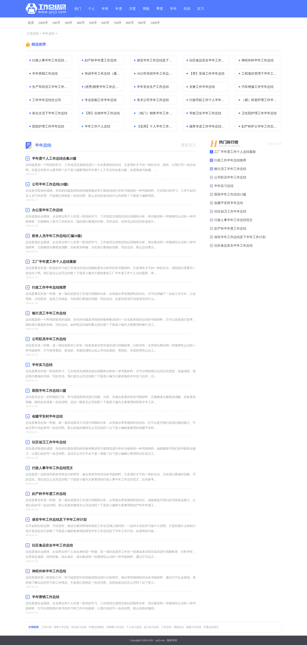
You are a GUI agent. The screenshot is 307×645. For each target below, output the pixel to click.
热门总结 (77, 12)
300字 (69, 23)
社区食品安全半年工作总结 (207, 60)
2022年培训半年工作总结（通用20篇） (155, 73)
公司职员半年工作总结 (230, 177)
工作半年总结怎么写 (46, 100)
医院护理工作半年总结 (48, 126)
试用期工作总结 (115, 627)
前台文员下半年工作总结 (49, 113)
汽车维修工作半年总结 (258, 86)
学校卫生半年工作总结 (205, 113)
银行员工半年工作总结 (230, 169)
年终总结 (105, 12)
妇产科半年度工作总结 (101, 60)
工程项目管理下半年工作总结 (260, 73)
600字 (105, 23)
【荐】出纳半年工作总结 (102, 113)
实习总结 (200, 12)
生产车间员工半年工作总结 (50, 86)
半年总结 (173, 12)
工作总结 (33, 33)
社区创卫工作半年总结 (230, 211)
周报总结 (146, 12)
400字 (81, 23)
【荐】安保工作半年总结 (206, 73)
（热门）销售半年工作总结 (155, 113)
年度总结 (118, 12)
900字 (142, 23)
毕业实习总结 (79, 627)
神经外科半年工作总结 (258, 60)
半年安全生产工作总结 (153, 86)
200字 (56, 23)
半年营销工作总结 (45, 73)
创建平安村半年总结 (228, 203)
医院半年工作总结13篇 (230, 194)
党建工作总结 (193, 627)
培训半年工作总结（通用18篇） (103, 73)
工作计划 (46, 627)
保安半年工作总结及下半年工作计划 (155, 60)
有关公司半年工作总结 (153, 100)
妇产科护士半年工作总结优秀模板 (260, 126)
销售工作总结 (61, 627)
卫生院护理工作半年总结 (259, 113)
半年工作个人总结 (97, 126)
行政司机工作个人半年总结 (207, 100)
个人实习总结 (134, 627)
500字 (93, 23)
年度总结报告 (96, 627)
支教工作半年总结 (202, 86)
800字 (130, 23)
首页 (31, 23)
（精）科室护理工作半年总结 (260, 100)
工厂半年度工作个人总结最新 (235, 151)
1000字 (155, 23)
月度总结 (132, 12)
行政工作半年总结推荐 (230, 160)
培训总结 (187, 12)
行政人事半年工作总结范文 (50, 60)
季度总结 (159, 12)
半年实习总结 (223, 186)
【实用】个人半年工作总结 (155, 126)
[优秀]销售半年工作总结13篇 (103, 86)
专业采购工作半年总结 (101, 100)
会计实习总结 (151, 627)
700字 (118, 23)
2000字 (43, 23)
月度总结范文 (211, 627)
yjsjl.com (160, 640)
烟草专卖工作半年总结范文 (207, 126)
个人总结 (91, 12)
